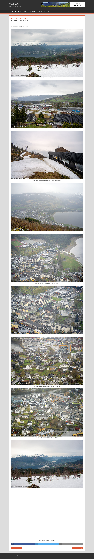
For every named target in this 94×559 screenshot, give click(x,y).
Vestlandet (22, 20)
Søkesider (27, 11)
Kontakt (34, 11)
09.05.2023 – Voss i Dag (16, 548)
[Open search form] (83, 11)
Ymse (49, 11)
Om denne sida (42, 11)
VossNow (14, 3)
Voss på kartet (18, 11)
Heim (11, 11)
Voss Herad (27, 20)
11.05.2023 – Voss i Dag (77, 548)
